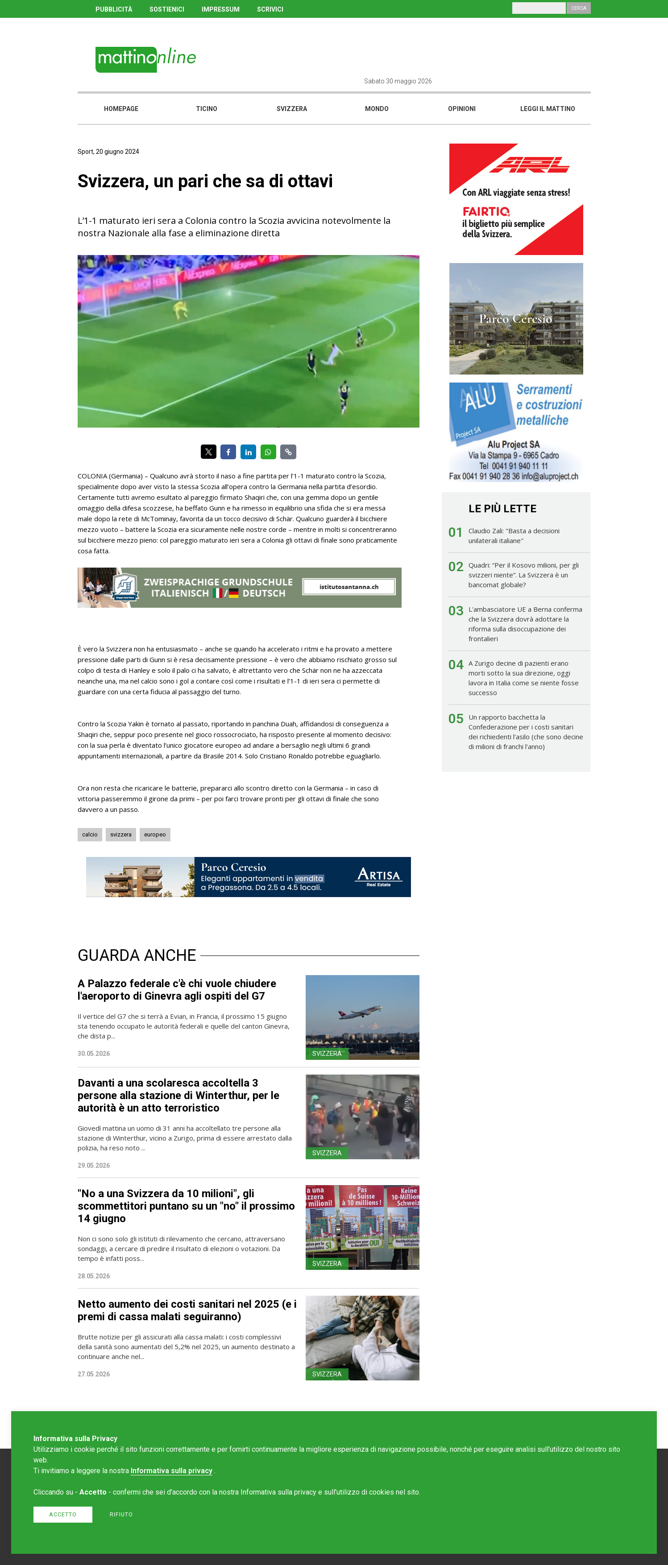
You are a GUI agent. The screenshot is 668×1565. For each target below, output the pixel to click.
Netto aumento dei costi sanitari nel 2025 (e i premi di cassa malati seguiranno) (187, 1310)
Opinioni (462, 108)
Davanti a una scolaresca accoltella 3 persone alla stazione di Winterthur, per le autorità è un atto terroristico (178, 1095)
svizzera (121, 834)
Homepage (121, 108)
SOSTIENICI (166, 9)
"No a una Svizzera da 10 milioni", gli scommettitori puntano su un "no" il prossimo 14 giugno (186, 1206)
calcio (90, 834)
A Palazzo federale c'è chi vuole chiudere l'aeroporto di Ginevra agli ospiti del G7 (177, 989)
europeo (155, 834)
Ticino (206, 108)
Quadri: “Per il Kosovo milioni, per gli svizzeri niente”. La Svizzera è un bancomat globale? (524, 574)
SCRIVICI (270, 9)
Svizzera (292, 108)
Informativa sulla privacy (171, 1470)
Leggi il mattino (547, 108)
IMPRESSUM (221, 9)
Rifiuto (121, 1514)
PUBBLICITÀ (113, 9)
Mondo (377, 108)
